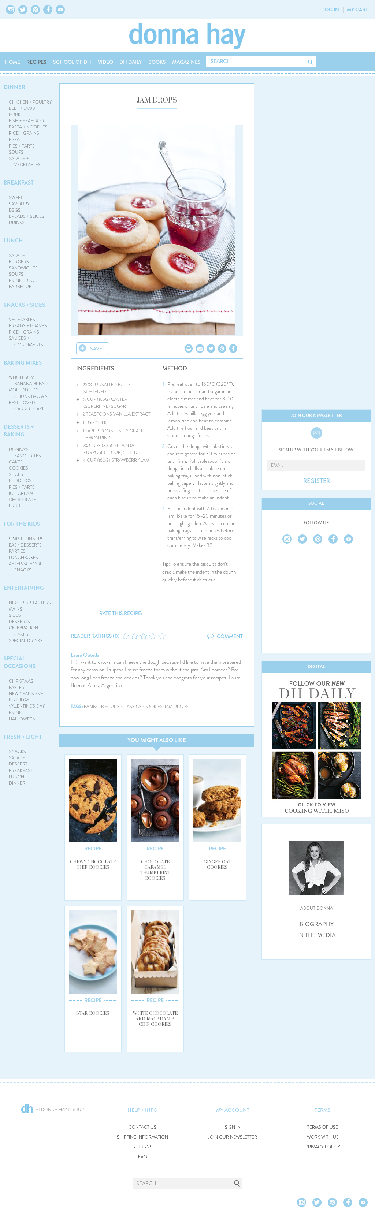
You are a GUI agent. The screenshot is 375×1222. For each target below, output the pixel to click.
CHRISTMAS (21, 681)
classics (131, 707)
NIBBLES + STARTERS (30, 603)
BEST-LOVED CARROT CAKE (27, 405)
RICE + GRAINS (24, 133)
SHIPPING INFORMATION (142, 1137)
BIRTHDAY (19, 700)
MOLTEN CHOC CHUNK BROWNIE (30, 393)
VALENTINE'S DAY (27, 706)
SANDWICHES (23, 268)
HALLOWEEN (22, 719)
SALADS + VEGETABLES (25, 161)
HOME (12, 62)
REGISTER (316, 481)
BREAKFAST (19, 183)
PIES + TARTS (22, 146)
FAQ (142, 1157)
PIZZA (14, 139)
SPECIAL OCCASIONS (20, 662)
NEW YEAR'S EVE (26, 693)
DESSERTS (19, 621)
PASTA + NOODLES (28, 127)
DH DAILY (130, 62)
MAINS (15, 609)
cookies (153, 707)
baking (92, 707)
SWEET (16, 197)
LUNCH (13, 240)
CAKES (16, 462)
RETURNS (142, 1147)
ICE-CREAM (21, 493)
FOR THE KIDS (22, 524)
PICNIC (16, 712)
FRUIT (15, 506)
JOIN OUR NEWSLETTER (232, 1137)
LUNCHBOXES (23, 557)
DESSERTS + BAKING (19, 431)
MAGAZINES (186, 62)
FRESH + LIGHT (23, 737)
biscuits (110, 707)
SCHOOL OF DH (72, 62)
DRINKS (17, 222)
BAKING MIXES (23, 363)
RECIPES (36, 62)
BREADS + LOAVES (28, 326)
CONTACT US (142, 1127)
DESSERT (18, 764)
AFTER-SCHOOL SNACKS (25, 566)
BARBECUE (20, 286)
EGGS (15, 210)
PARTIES (17, 551)
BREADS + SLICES (26, 216)
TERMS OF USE (322, 1127)
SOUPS (16, 152)
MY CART (357, 9)
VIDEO (105, 62)
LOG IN (330, 9)
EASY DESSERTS (25, 545)
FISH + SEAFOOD (26, 121)
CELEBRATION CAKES (23, 631)
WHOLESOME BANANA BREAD (28, 380)
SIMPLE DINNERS (26, 539)
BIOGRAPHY (317, 924)
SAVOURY (19, 204)
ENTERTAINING (24, 588)
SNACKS (17, 751)
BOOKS (157, 62)
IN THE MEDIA (316, 935)
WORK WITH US (323, 1137)
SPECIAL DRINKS (26, 640)
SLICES (16, 474)
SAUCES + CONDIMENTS (26, 341)
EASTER (17, 687)
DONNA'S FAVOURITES (25, 452)
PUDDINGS (20, 480)
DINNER (14, 87)
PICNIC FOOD (23, 280)
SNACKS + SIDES (24, 305)
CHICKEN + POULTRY (30, 102)
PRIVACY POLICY (322, 1147)
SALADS (17, 255)
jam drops (176, 707)
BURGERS (19, 261)
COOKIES (18, 468)
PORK (15, 114)
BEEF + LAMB (22, 108)
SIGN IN (233, 1127)
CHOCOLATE (22, 499)
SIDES (15, 615)
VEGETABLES (22, 319)
